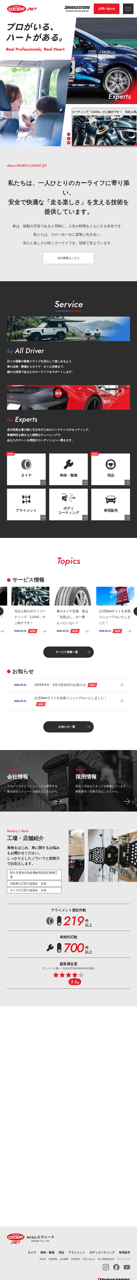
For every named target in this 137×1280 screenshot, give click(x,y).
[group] (104, 126)
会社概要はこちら (68, 259)
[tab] (26, 471)
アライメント (76, 1252)
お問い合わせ (106, 8)
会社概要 (64, 1259)
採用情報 (75, 1259)
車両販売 (124, 1252)
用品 (61, 1252)
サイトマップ (123, 1259)
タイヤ (32, 1252)
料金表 (43, 1259)
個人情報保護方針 (106, 1259)
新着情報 (53, 1259)
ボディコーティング (102, 1252)
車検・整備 (47, 1252)
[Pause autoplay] (68, 142)
